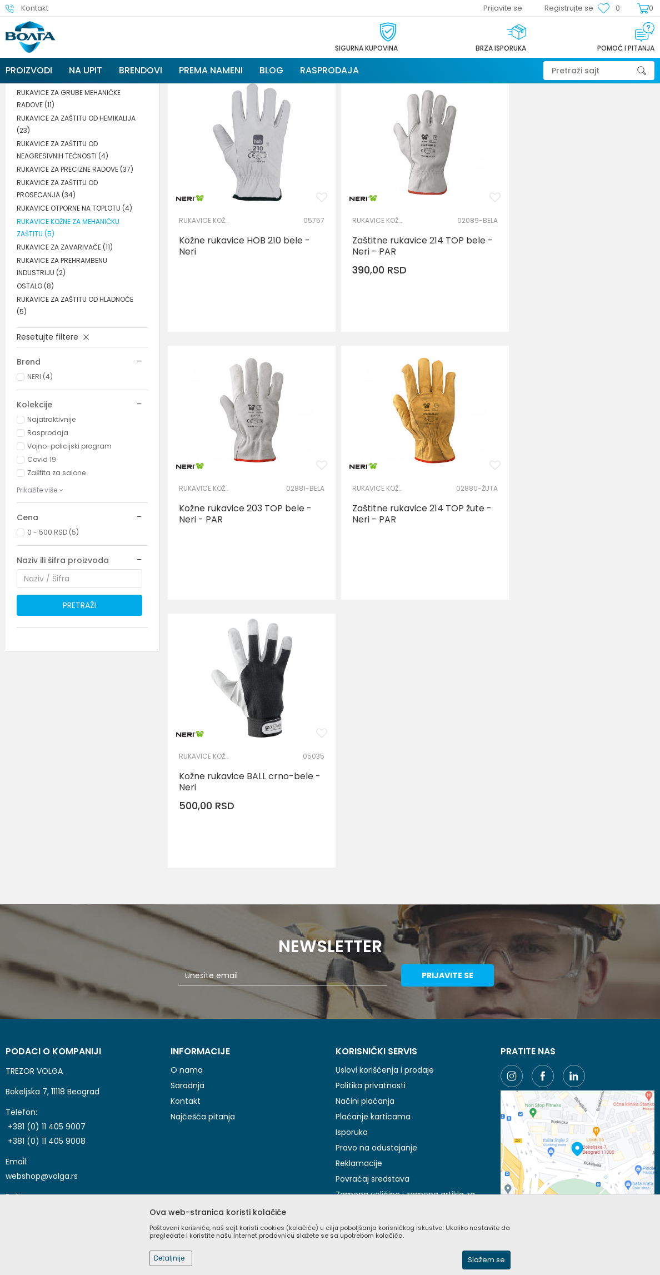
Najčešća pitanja (203, 958)
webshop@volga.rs (42, 1018)
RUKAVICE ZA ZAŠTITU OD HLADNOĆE (75, 389)
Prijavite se (452, 817)
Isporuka (352, 974)
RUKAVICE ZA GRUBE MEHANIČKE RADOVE (69, 182)
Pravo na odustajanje (376, 989)
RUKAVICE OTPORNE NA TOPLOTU (74, 291)
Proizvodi (77, 90)
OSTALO (35, 369)
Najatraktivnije (51, 502)
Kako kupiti (356, 1064)
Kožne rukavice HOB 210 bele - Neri (244, 321)
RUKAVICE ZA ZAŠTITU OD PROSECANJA (57, 272)
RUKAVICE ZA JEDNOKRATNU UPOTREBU (79, 156)
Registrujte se (568, 8)
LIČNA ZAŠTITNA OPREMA (140, 90)
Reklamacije (359, 1005)
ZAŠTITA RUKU (210, 90)
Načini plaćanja (365, 943)
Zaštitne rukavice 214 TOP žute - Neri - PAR (245, 581)
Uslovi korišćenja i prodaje (385, 912)
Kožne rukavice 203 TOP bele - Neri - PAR (575, 321)
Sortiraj (434, 131)
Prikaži (529, 131)
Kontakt (186, 943)
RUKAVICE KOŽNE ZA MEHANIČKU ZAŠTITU (68, 311)
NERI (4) (40, 460)
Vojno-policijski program (69, 529)
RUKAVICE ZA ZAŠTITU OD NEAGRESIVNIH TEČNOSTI (62, 233)
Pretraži (79, 688)
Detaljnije (169, 1258)
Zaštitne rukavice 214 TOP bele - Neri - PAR (410, 321)
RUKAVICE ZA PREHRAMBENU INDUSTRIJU (62, 350)
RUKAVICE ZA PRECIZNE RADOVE (75, 252)
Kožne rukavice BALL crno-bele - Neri (411, 581)
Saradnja (187, 927)
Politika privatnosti (371, 927)
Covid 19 (41, 542)
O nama (187, 912)
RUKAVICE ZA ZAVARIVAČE (65, 330)
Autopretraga (382, 131)
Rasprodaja (47, 516)
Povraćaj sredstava (372, 1021)
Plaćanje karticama (373, 958)
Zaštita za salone (56, 556)
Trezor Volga (32, 90)
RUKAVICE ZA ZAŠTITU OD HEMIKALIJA (76, 207)
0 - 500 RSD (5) (53, 615)
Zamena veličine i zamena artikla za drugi (405, 1042)
